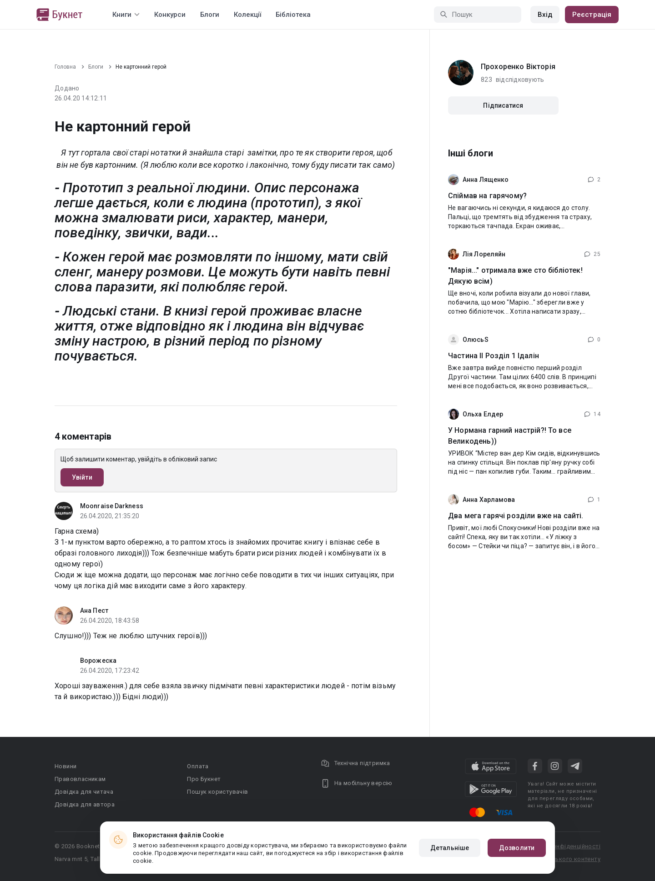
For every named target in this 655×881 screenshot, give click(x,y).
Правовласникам (80, 779)
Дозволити (516, 847)
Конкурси (170, 14)
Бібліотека (293, 14)
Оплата (197, 766)
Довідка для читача (84, 791)
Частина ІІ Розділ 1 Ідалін (493, 355)
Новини (65, 766)
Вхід (545, 14)
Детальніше (449, 847)
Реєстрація (591, 14)
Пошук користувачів (217, 791)
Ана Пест (94, 610)
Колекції (247, 14)
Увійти (82, 477)
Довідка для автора (85, 804)
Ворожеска (98, 660)
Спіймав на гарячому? (487, 195)
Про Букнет (204, 779)
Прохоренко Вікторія (518, 66)
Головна (65, 67)
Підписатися (503, 105)
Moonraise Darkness (111, 506)
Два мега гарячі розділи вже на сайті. (516, 515)
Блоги (209, 14)
